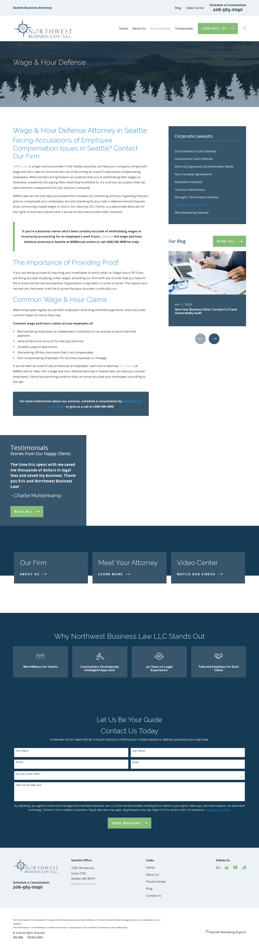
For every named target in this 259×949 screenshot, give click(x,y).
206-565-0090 (228, 9)
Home (150, 867)
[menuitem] (207, 151)
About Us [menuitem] (139, 28)
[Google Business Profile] (227, 867)
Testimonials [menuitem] (184, 28)
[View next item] (214, 338)
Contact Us (153, 895)
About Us (152, 874)
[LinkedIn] (218, 867)
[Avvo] (244, 867)
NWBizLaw (20, 166)
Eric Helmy (126, 366)
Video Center (195, 8)
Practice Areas (156, 881)
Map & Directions (83, 884)
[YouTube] (235, 867)
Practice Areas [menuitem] (160, 28)
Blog (178, 8)
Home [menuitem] (123, 28)
